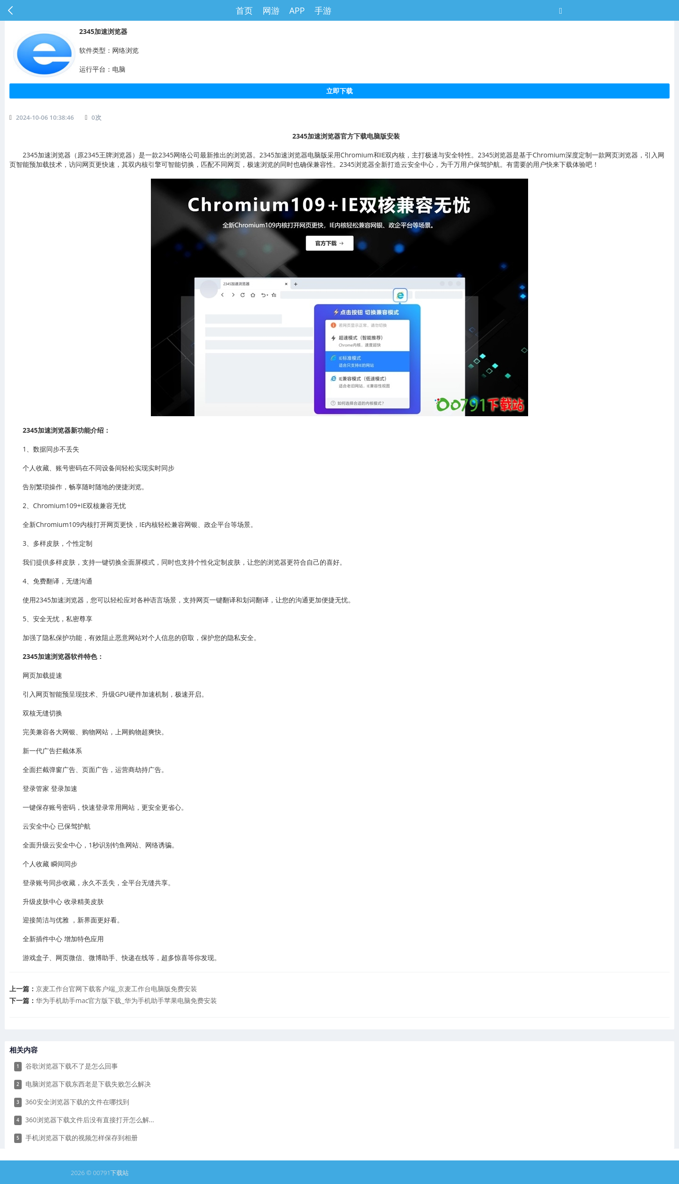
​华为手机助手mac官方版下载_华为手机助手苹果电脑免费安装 (126, 1000)
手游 (323, 10)
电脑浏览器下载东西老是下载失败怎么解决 (82, 1084)
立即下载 (339, 90)
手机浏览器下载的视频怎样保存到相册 (76, 1138)
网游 (271, 10)
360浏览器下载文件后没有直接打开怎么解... (84, 1120)
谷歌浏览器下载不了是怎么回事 (66, 1066)
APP (297, 10)
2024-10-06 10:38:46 (45, 117)
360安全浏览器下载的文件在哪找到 (71, 1102)
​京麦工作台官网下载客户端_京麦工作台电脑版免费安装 (116, 988)
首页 (244, 10)
